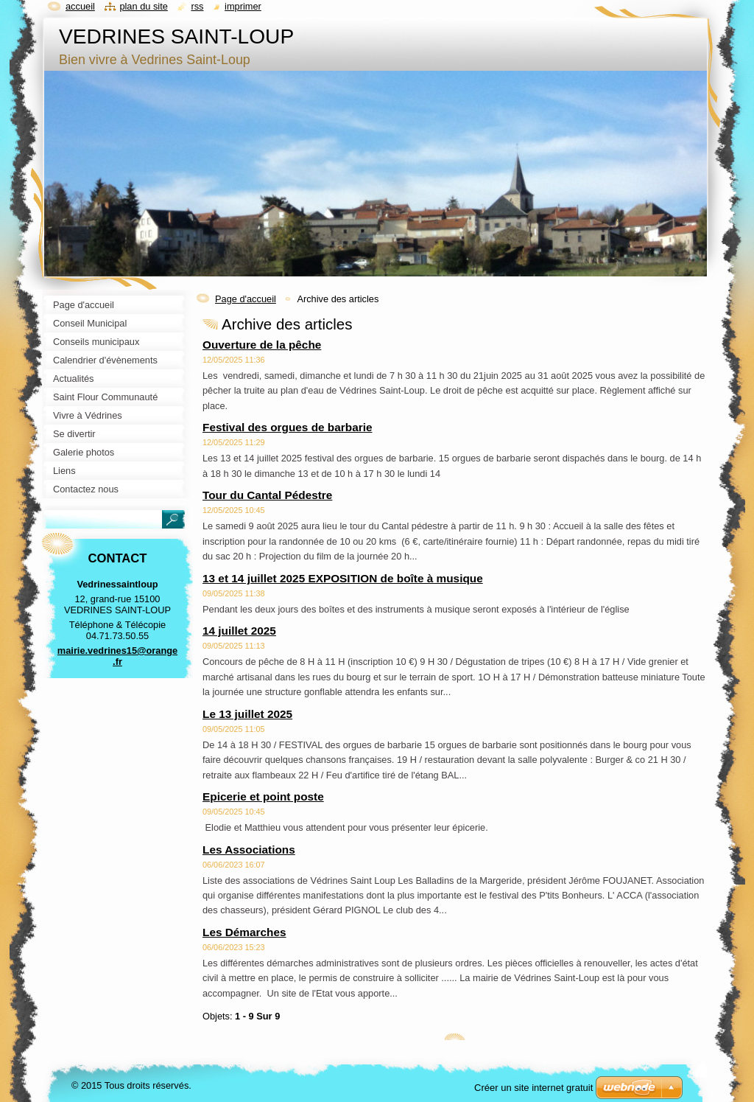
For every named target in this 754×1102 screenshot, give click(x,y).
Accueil (80, 6)
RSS (197, 6)
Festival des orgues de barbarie (287, 427)
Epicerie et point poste (263, 796)
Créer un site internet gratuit (533, 1087)
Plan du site (143, 6)
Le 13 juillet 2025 (247, 714)
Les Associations (248, 849)
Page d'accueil (245, 298)
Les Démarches (244, 932)
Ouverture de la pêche (261, 344)
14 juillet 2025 (239, 630)
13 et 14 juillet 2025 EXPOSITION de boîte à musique (342, 578)
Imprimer (243, 6)
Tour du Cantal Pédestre (267, 495)
